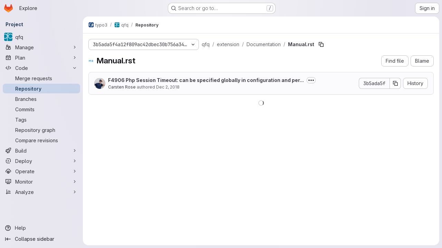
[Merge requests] (41, 78)
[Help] (41, 228)
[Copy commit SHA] (395, 83)
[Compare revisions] (41, 140)
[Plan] (41, 57)
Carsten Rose (122, 87)
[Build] (41, 150)
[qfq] (41, 37)
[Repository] (41, 88)
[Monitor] (41, 181)
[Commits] (41, 109)
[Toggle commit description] (311, 80)
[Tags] (41, 119)
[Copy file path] (321, 44)
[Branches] (41, 99)
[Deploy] (41, 161)
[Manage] (41, 47)
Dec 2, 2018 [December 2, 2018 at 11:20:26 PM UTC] (168, 87)
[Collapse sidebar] (41, 239)
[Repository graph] (41, 130)
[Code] (41, 68)
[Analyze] (41, 192)
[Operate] (41, 171)
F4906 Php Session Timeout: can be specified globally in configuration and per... (206, 80)
